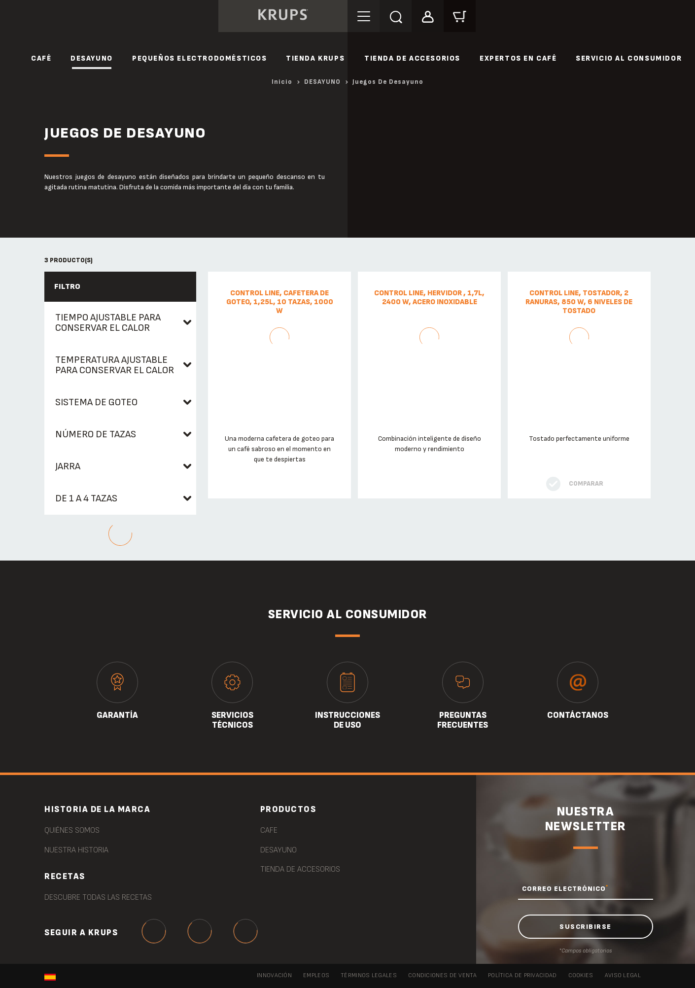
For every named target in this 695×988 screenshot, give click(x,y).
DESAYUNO (91, 58)
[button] (428, 15)
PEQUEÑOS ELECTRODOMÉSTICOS (199, 58)
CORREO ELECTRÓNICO (565, 888)
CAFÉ (41, 58)
